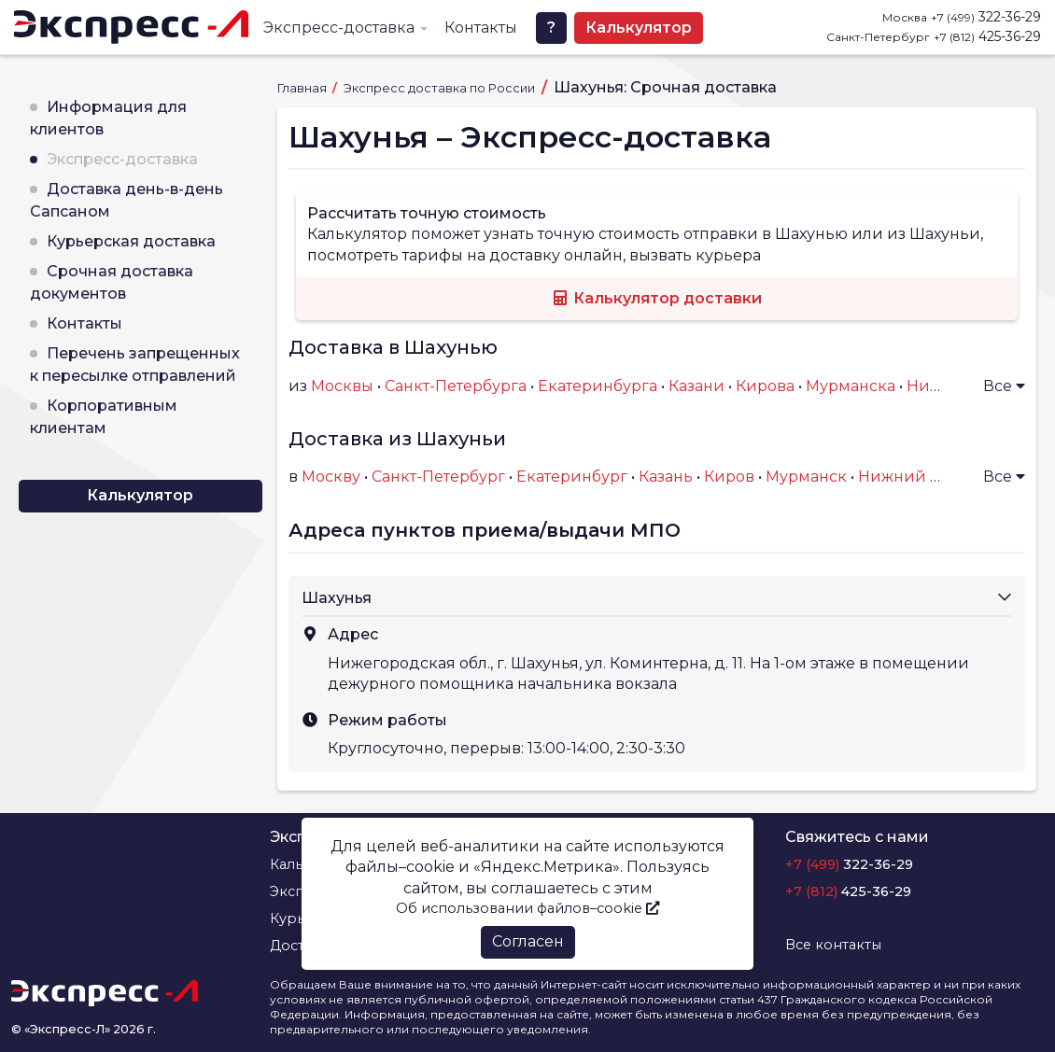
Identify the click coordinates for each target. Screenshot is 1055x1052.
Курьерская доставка (131, 241)
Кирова (765, 386)
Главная (303, 88)
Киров (729, 476)
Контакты (480, 27)
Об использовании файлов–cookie (527, 908)
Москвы (342, 386)
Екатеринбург (571, 476)
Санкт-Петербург (438, 476)
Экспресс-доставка (339, 27)
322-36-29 (986, 16)
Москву (331, 476)
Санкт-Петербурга (456, 386)
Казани (696, 386)
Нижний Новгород (933, 476)
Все (1004, 386)
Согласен (528, 941)
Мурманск (806, 476)
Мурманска (850, 386)
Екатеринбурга (597, 386)
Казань (666, 476)
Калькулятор (638, 27)
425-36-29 (987, 36)
